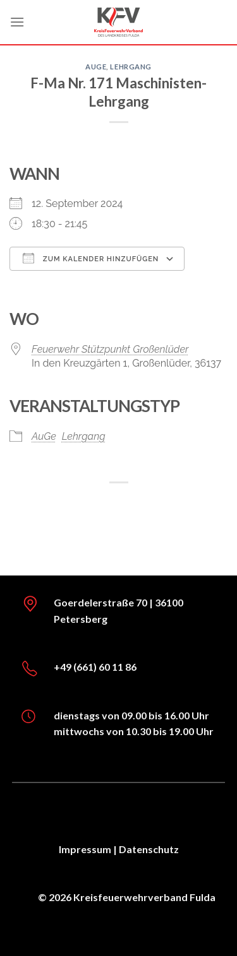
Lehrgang (130, 66)
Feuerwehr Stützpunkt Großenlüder (110, 349)
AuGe (95, 66)
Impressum (85, 849)
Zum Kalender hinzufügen (91, 258)
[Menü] (17, 21)
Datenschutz (149, 849)
